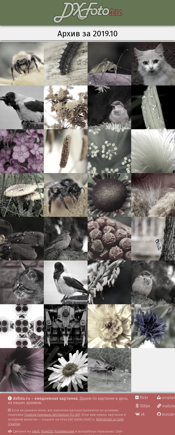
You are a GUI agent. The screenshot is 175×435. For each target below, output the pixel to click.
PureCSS (47, 431)
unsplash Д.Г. (166, 397)
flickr (141, 397)
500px (142, 406)
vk (140, 414)
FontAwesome (64, 431)
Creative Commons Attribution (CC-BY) (52, 415)
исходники (166, 414)
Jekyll (36, 431)
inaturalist (166, 406)
